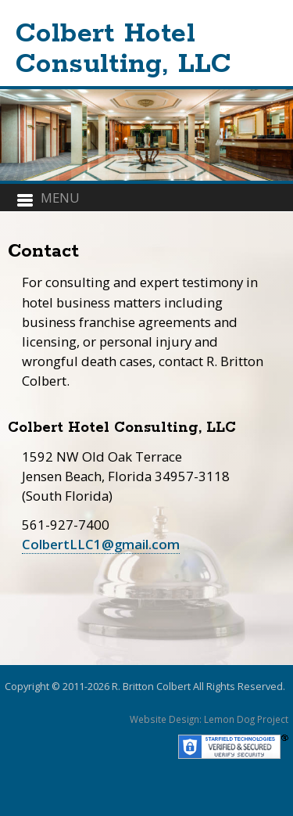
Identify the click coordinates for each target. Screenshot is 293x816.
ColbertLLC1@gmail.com (101, 544)
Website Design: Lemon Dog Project (209, 719)
